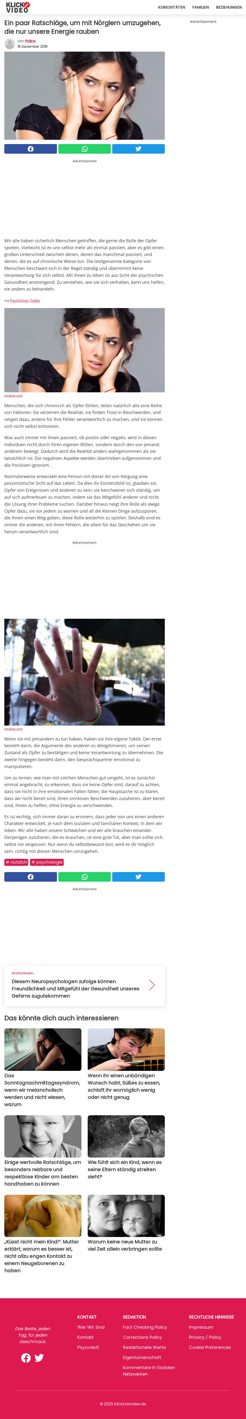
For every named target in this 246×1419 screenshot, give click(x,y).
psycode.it (88, 1347)
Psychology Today (25, 300)
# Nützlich (16, 862)
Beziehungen (229, 7)
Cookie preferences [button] (210, 1347)
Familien (200, 7)
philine (30, 41)
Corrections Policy (142, 1337)
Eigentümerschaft (142, 1357)
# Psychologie (46, 862)
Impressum (201, 1327)
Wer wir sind (91, 1327)
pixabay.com (13, 395)
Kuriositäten (171, 7)
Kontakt (85, 1337)
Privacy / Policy (205, 1337)
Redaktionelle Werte (144, 1347)
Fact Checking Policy (145, 1327)
